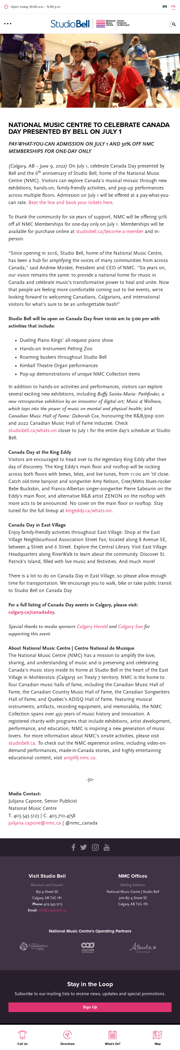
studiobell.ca (21, 743)
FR (173, 6)
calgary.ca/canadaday (31, 612)
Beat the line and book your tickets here (70, 203)
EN (165, 6)
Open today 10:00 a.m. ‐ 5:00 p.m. (36, 7)
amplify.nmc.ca (79, 758)
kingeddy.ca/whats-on (89, 511)
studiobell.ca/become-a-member (110, 231)
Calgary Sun (130, 626)
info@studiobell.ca (52, 910)
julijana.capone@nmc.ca (35, 823)
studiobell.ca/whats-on (33, 430)
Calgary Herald (93, 626)
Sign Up (90, 1007)
